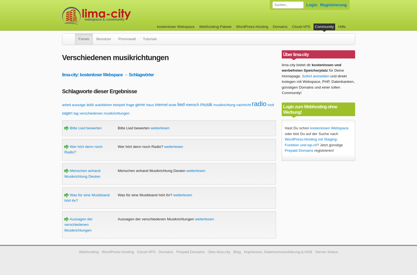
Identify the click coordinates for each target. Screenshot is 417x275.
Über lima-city (219, 252)
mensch (192, 105)
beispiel (119, 105)
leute (172, 105)
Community (324, 27)
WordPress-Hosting (252, 27)
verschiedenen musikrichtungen (104, 113)
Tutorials (150, 39)
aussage (78, 105)
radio (259, 103)
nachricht (243, 105)
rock (271, 105)
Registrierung (333, 4)
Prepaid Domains (299, 150)
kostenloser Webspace (176, 27)
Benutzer (103, 39)
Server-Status (326, 252)
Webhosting (89, 252)
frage (130, 105)
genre (140, 105)
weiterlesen (160, 128)
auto (90, 105)
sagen (67, 113)
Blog (237, 252)
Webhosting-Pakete (215, 27)
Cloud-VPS (301, 27)
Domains (280, 27)
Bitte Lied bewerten (83, 128)
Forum (84, 39)
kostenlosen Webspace (329, 128)
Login (312, 4)
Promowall (127, 39)
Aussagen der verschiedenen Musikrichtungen (78, 224)
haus (150, 105)
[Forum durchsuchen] (288, 4)
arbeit (66, 105)
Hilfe (342, 27)
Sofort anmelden (315, 76)
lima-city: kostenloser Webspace (92, 74)
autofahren (103, 105)
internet (161, 105)
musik (206, 104)
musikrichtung (224, 105)
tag (75, 113)
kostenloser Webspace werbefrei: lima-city (117, 16)
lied (181, 104)
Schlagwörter (141, 74)
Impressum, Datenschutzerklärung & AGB (278, 252)
